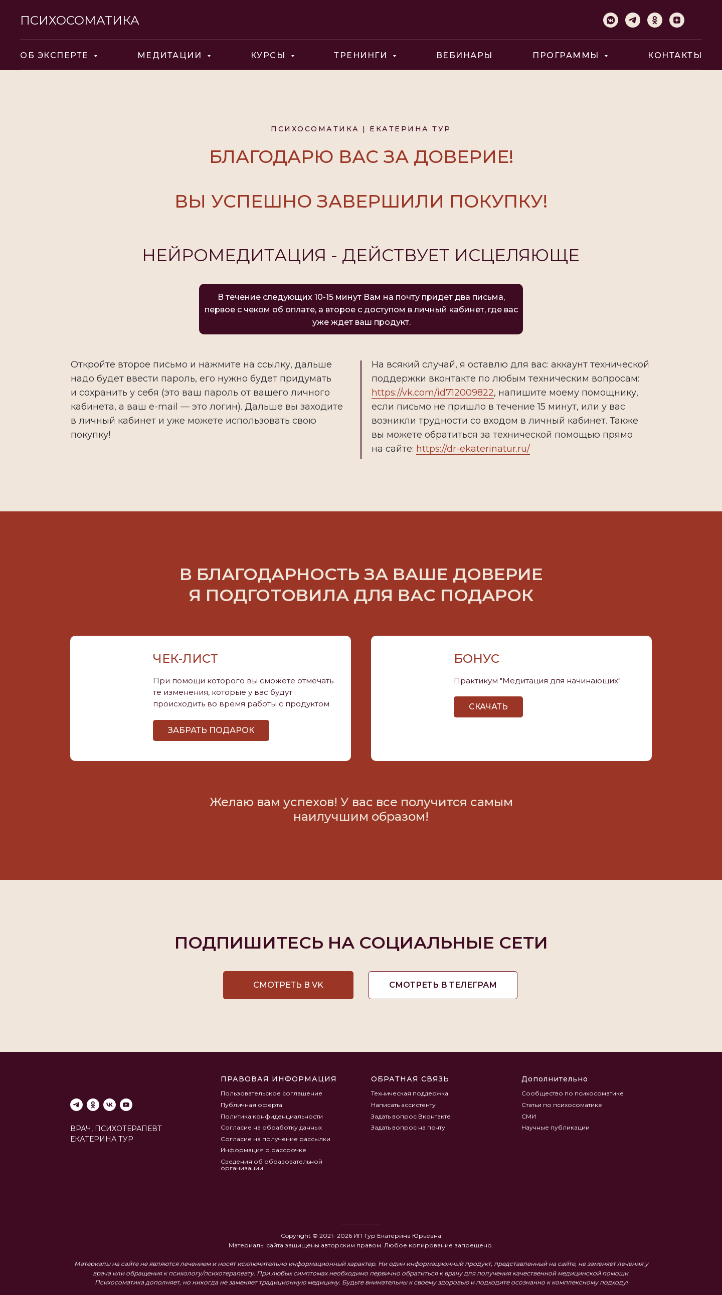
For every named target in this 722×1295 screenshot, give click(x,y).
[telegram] (632, 20)
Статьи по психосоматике (561, 1104)
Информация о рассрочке (263, 1150)
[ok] (654, 20)
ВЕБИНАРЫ (464, 55)
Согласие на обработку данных (271, 1127)
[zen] (676, 20)
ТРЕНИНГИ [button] (362, 55)
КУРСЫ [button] (269, 55)
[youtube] (126, 1104)
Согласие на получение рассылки (275, 1139)
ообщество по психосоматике (575, 1093)
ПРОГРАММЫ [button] (567, 55)
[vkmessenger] (610, 20)
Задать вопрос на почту (408, 1127)
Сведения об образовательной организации (271, 1165)
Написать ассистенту (403, 1104)
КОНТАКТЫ (675, 55)
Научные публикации (555, 1127)
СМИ (528, 1116)
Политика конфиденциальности (272, 1116)
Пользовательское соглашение (271, 1093)
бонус (476, 658)
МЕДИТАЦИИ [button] (171, 55)
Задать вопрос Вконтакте (411, 1116)
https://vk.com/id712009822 (433, 392)
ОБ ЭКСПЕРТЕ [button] (55, 55)
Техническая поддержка (409, 1093)
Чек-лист (185, 658)
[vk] (109, 1104)
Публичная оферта (251, 1104)
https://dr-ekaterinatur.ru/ (473, 448)
